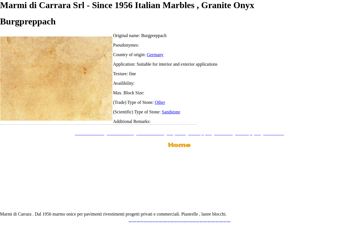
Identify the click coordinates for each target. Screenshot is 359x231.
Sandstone (171, 111)
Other (160, 102)
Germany (155, 54)
